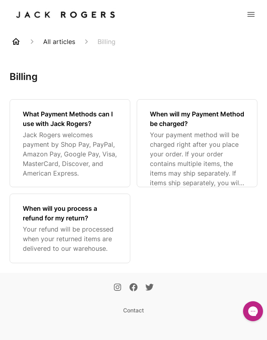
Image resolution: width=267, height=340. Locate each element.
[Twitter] (149, 288)
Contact (133, 310)
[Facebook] (133, 288)
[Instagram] (117, 288)
